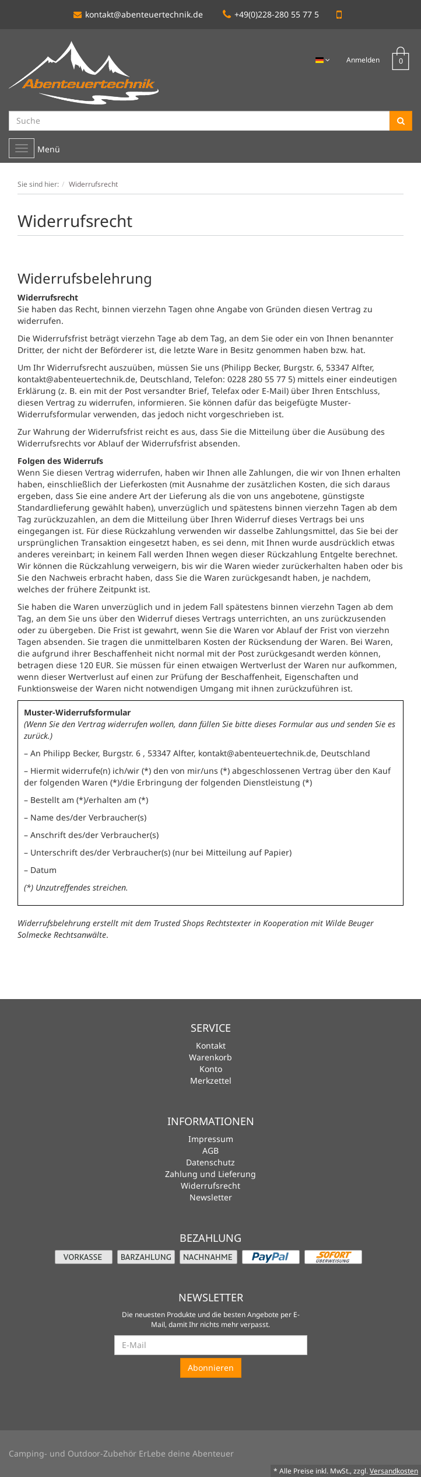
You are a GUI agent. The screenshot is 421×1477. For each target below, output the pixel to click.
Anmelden (363, 60)
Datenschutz (210, 1162)
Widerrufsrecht (210, 1185)
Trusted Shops (178, 922)
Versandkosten (394, 1471)
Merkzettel (210, 1080)
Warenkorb (210, 1057)
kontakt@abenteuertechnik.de (138, 14)
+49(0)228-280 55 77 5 (271, 14)
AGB (210, 1150)
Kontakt (211, 1045)
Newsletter (211, 1197)
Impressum (210, 1138)
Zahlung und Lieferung (210, 1173)
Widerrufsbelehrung (53, 922)
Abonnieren (211, 1367)
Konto (210, 1068)
